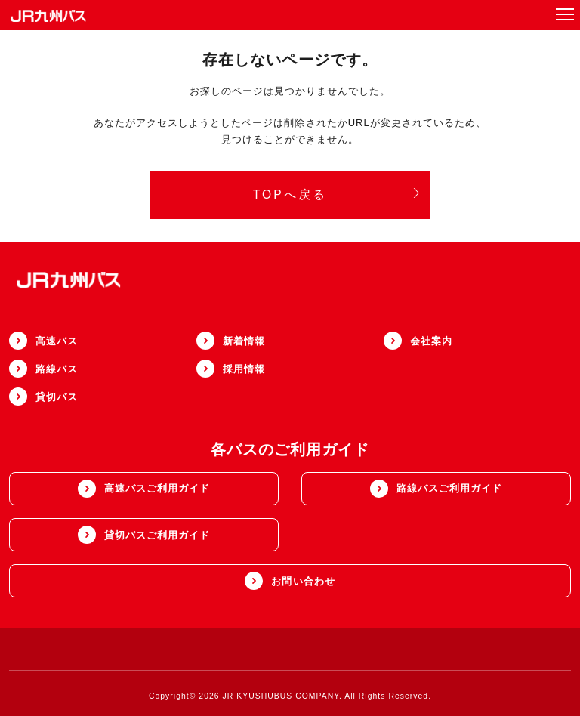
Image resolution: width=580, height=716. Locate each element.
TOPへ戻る (337, 194)
